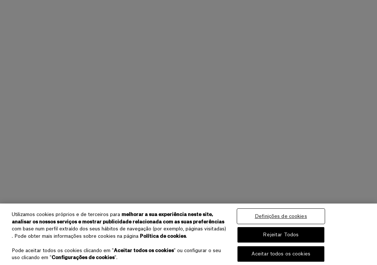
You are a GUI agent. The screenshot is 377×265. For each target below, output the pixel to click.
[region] (188, 234)
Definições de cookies (281, 216)
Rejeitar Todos (281, 234)
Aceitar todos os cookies (280, 253)
